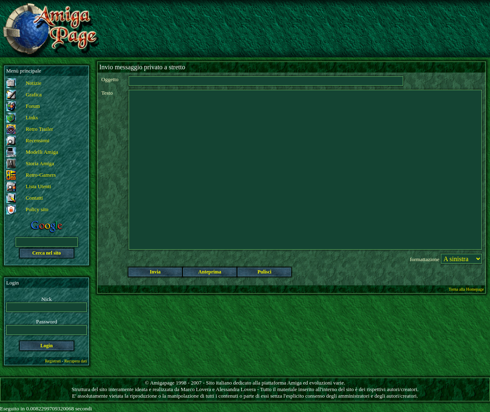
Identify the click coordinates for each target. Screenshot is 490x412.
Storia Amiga (40, 163)
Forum (33, 106)
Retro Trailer (39, 129)
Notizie (33, 83)
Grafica (34, 94)
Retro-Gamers (41, 175)
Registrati (53, 361)
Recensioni (38, 140)
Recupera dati (75, 361)
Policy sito (37, 209)
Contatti (34, 198)
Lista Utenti (38, 186)
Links (32, 117)
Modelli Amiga (42, 152)
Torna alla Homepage (466, 289)
